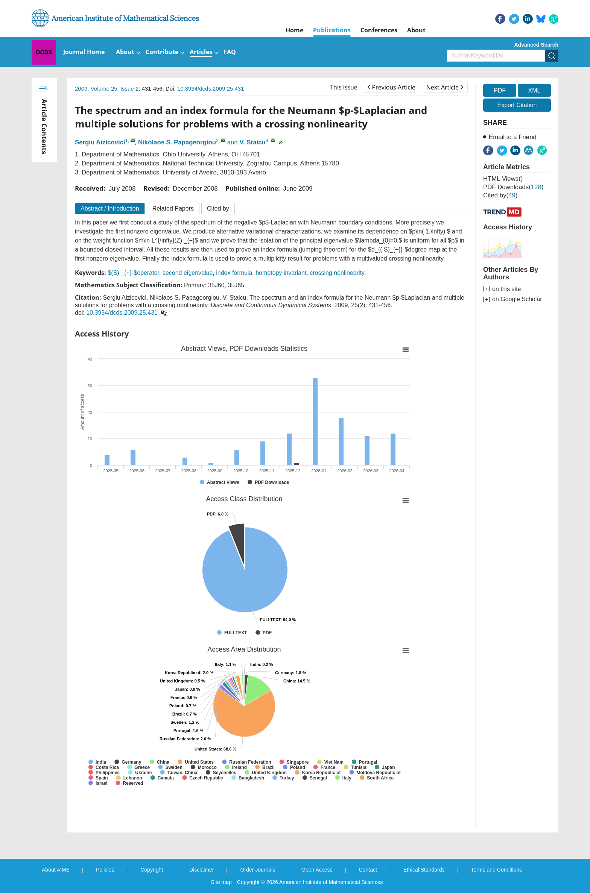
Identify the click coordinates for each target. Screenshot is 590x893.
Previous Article (391, 87)
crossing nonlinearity (337, 273)
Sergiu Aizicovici (100, 142)
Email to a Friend (513, 137)
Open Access (317, 870)
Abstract (110, 208)
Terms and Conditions (496, 870)
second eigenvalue (188, 273)
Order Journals (257, 870)
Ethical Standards (424, 870)
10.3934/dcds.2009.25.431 (210, 88)
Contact (368, 870)
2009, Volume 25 (96, 88)
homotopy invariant (280, 273)
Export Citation (517, 105)
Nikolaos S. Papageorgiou (177, 142)
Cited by (218, 208)
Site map (221, 882)
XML (534, 90)
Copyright (151, 870)
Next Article (444, 87)
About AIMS (56, 870)
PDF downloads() (513, 187)
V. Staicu (252, 142)
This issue (343, 87)
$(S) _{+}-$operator (133, 273)
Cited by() (500, 195)
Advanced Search (536, 45)
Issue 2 (129, 88)
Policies (105, 870)
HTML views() (503, 178)
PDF (500, 90)
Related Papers (173, 208)
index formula (234, 273)
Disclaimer (201, 870)
